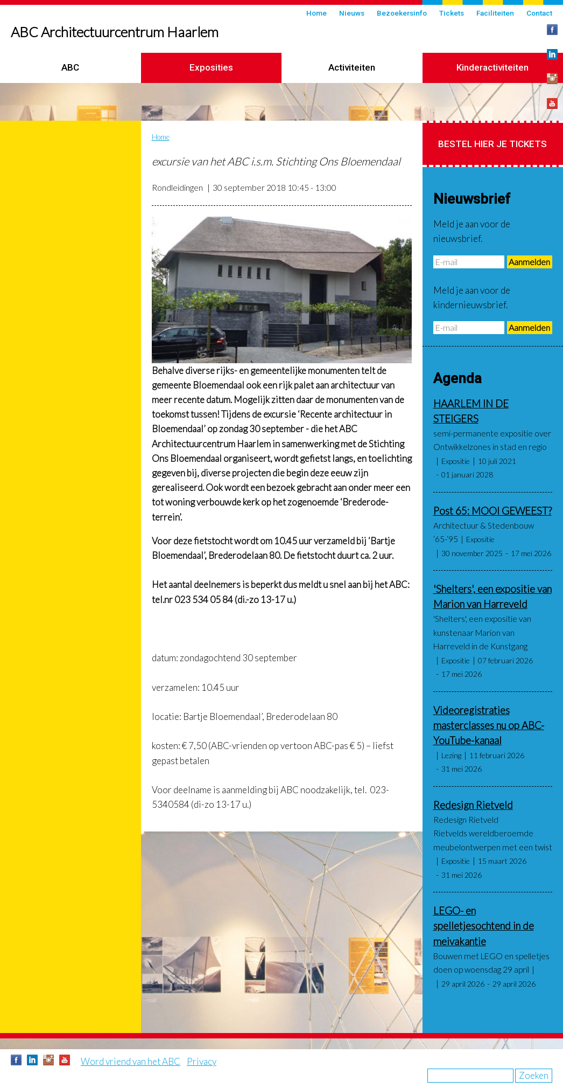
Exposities (211, 67)
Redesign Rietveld (473, 805)
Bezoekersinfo (402, 13)
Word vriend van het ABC (130, 1061)
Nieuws (351, 13)
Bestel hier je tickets (492, 143)
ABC (70, 67)
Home (316, 13)
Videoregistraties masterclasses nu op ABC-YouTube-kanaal (488, 725)
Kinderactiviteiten (492, 67)
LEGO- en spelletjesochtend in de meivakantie (483, 926)
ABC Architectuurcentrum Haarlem (115, 32)
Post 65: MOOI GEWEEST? (492, 511)
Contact (539, 13)
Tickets (451, 13)
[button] (282, 290)
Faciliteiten (495, 13)
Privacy (201, 1061)
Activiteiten (351, 67)
